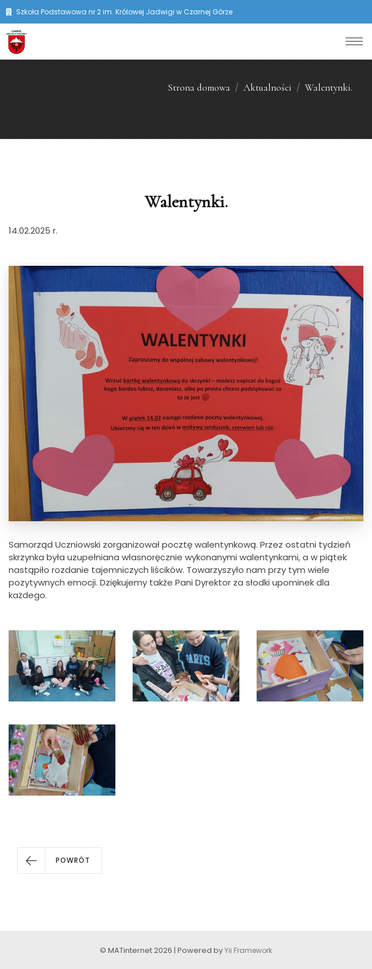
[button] (59, 860)
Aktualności (267, 88)
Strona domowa (199, 88)
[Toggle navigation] (354, 41)
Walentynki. (328, 88)
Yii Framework (248, 950)
